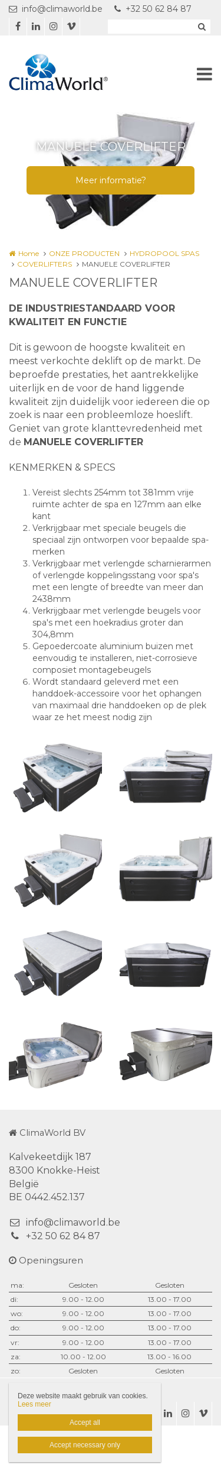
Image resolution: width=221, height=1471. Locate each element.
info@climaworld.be (56, 9)
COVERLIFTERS (44, 264)
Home (28, 253)
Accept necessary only (85, 1445)
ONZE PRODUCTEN (84, 253)
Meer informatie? (110, 180)
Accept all (85, 1422)
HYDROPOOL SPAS (164, 253)
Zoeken (201, 27)
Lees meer (34, 1404)
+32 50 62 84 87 (153, 9)
